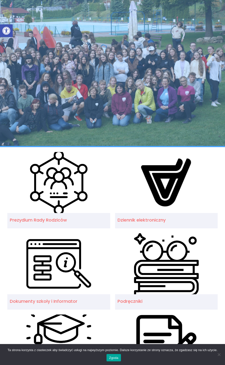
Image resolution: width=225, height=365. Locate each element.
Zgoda (113, 358)
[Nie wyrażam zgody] (218, 354)
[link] (6, 30)
